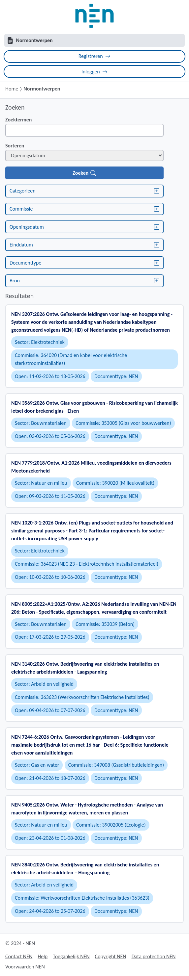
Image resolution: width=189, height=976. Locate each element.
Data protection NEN (154, 956)
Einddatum (84, 245)
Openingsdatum (84, 227)
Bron (84, 280)
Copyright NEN (110, 956)
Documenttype (84, 263)
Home (11, 89)
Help (42, 956)
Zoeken (84, 173)
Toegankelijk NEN (71, 956)
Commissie (84, 209)
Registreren (95, 56)
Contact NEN (18, 956)
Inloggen (94, 71)
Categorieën (84, 191)
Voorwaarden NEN (25, 966)
